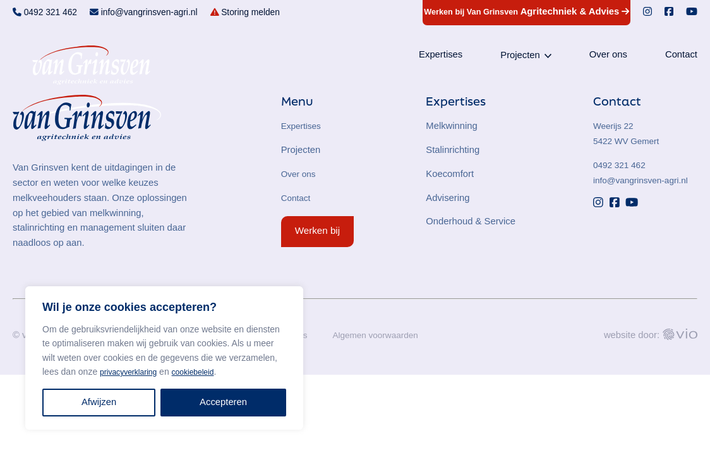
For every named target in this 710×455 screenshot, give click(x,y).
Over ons (608, 57)
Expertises (440, 57)
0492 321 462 (622, 165)
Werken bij (317, 230)
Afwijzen (98, 402)
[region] (164, 358)
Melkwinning (452, 126)
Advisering (447, 198)
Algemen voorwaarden (384, 336)
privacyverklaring (133, 372)
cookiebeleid (205, 372)
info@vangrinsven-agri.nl (645, 180)
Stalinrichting (452, 150)
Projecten (520, 57)
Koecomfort (450, 174)
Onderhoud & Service (470, 221)
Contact (681, 57)
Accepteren (223, 402)
